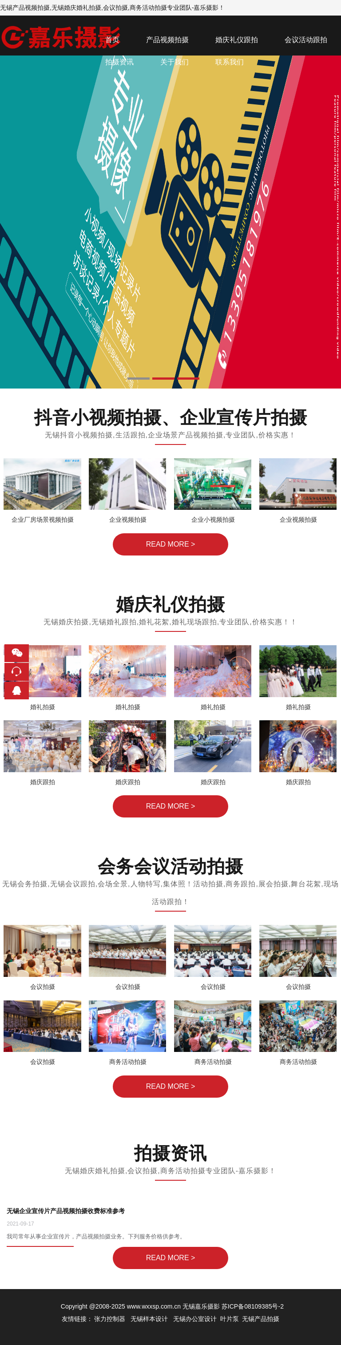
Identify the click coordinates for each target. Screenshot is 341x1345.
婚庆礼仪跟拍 (236, 40)
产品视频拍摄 (167, 40)
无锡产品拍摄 (260, 1318)
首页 (112, 40)
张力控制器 (109, 1318)
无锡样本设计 (149, 1318)
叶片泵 (229, 1318)
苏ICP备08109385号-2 (253, 1306)
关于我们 (174, 62)
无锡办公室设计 (195, 1318)
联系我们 (229, 62)
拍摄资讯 (119, 62)
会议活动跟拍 (306, 40)
